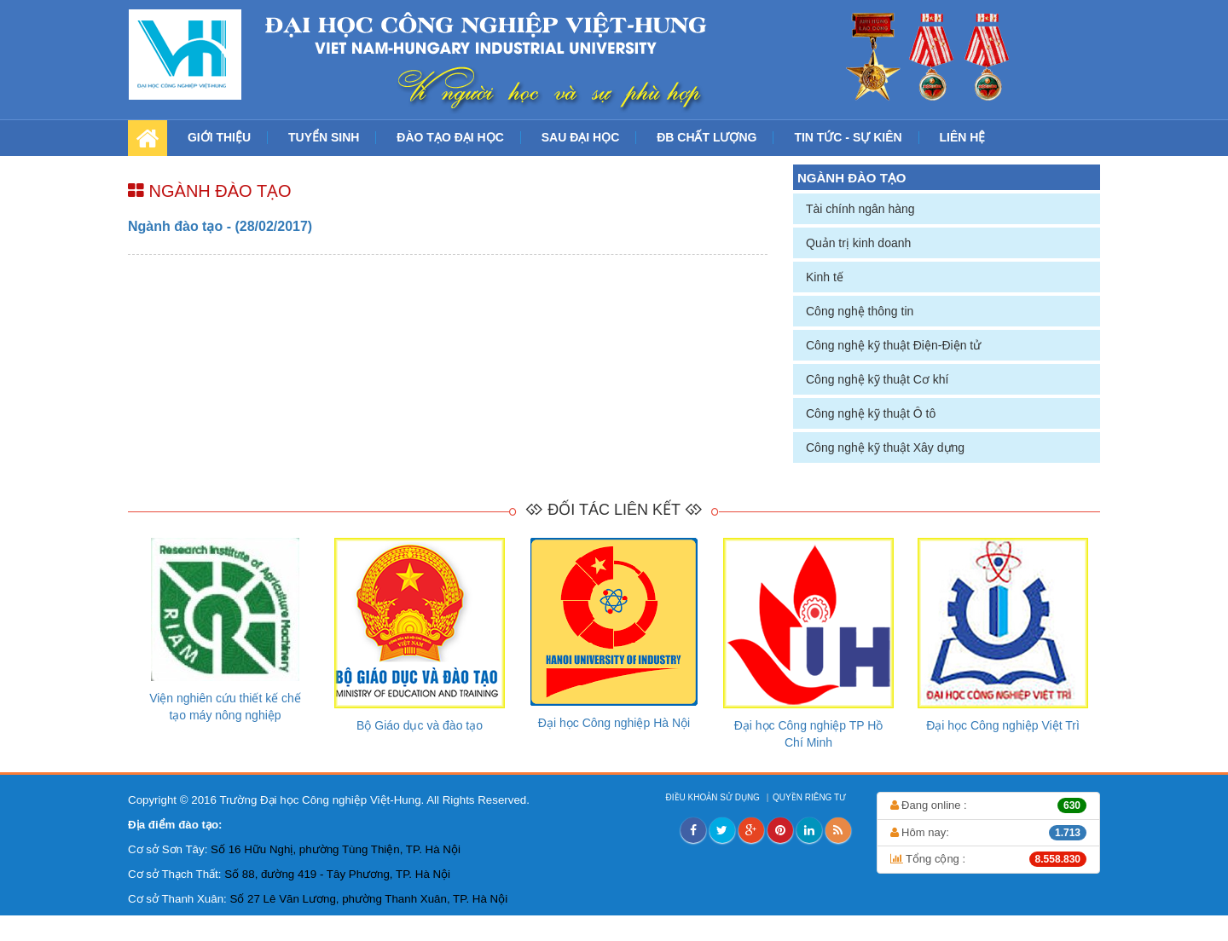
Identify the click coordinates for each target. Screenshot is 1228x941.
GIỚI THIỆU (219, 137)
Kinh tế (824, 277)
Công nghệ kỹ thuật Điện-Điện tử (893, 345)
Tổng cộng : (988, 859)
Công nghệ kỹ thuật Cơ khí (877, 379)
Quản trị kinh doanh (858, 243)
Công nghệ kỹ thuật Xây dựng (885, 447)
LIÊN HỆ (963, 137)
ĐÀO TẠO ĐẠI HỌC (450, 137)
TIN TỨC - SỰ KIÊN (847, 137)
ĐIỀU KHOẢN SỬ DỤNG (714, 797)
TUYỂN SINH (323, 137)
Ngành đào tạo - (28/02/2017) (220, 226)
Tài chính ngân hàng (860, 209)
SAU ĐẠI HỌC (581, 137)
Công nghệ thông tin (859, 311)
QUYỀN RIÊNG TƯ (811, 797)
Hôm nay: (988, 832)
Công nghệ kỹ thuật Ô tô (870, 413)
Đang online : (988, 805)
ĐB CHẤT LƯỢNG (706, 137)
